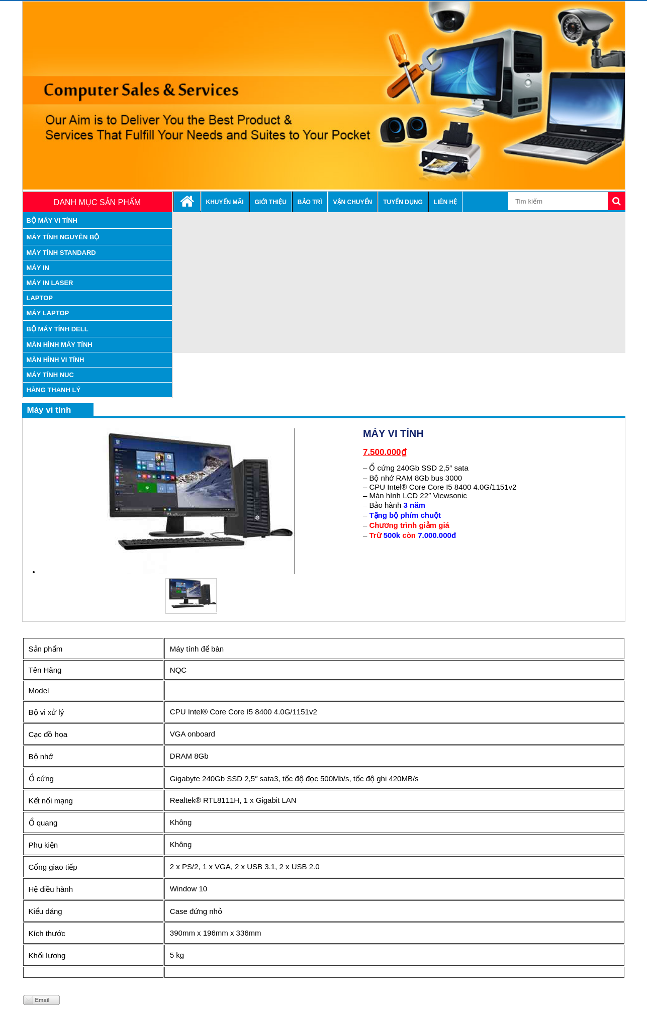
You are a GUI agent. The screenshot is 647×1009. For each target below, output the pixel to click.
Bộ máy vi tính (52, 220)
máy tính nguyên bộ (63, 237)
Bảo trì (310, 202)
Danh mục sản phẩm (97, 202)
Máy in (38, 267)
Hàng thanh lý (54, 390)
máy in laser (50, 283)
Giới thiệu (271, 202)
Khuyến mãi (225, 202)
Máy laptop (48, 313)
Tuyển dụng (403, 202)
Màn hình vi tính (55, 359)
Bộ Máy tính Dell (57, 329)
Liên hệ (445, 202)
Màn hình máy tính (60, 344)
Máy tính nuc (50, 375)
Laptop (40, 298)
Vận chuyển (353, 202)
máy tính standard (61, 252)
